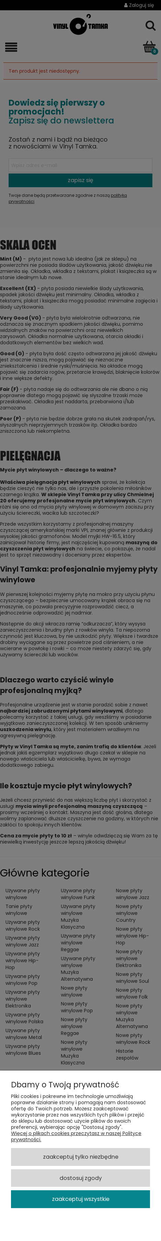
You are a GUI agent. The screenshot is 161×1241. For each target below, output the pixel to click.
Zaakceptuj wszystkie (80, 1199)
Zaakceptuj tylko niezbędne (80, 1157)
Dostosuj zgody (81, 1178)
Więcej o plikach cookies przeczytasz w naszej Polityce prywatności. (76, 1136)
